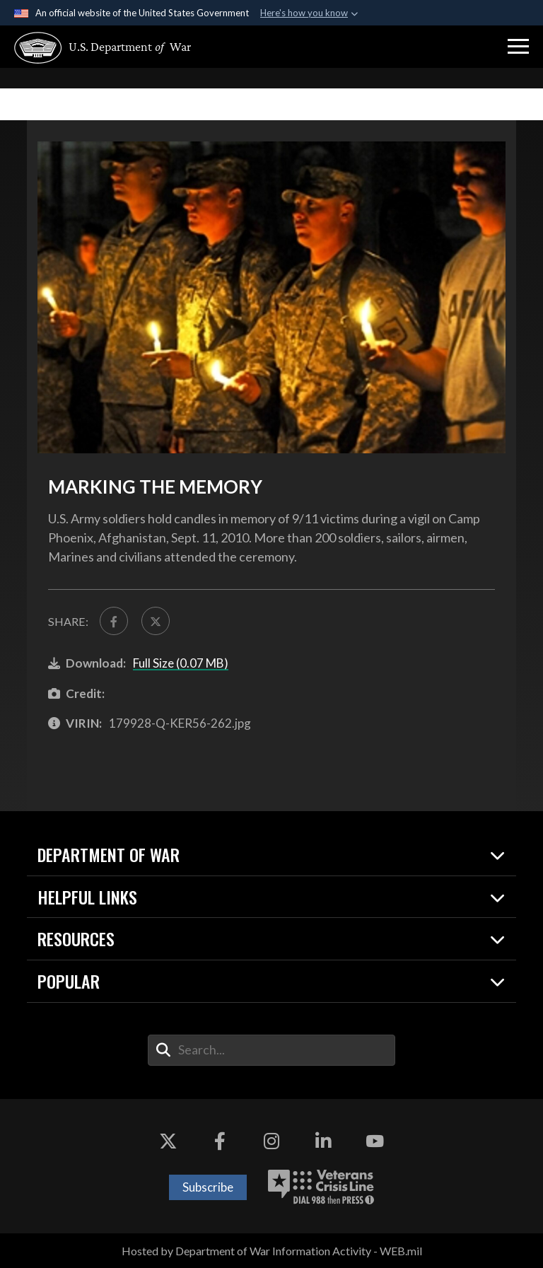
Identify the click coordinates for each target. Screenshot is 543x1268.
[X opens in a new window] (168, 1141)
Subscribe (207, 1187)
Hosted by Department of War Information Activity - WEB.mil (272, 1250)
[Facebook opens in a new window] (220, 1141)
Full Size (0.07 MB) (180, 663)
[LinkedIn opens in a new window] (323, 1141)
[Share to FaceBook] (114, 621)
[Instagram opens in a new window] (271, 1141)
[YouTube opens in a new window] (374, 1141)
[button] (518, 46)
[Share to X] (156, 621)
